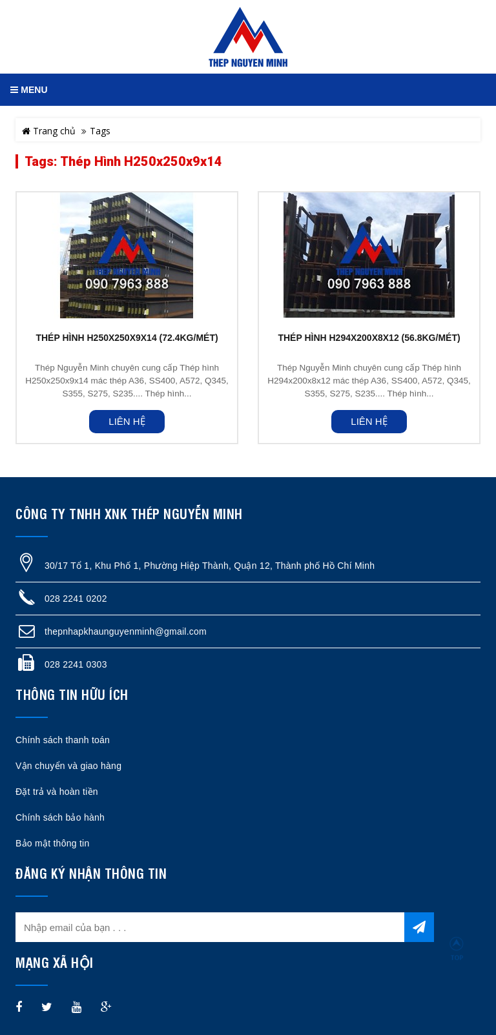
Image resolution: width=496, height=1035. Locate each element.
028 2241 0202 (76, 598)
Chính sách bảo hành (60, 817)
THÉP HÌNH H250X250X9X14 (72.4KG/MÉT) (127, 338)
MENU (28, 90)
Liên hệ (126, 421)
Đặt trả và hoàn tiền (57, 791)
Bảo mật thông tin (52, 843)
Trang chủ (49, 131)
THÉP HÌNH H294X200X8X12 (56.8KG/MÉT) (369, 338)
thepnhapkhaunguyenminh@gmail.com (126, 631)
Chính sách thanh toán (63, 740)
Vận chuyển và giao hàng (68, 766)
